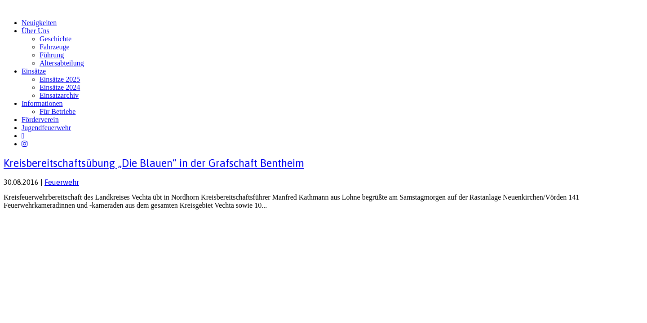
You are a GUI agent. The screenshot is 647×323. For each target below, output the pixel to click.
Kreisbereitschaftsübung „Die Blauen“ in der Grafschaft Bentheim (154, 163)
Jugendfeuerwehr (46, 127)
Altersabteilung (62, 63)
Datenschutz (52, 222)
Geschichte (55, 39)
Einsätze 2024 (60, 87)
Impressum (18, 222)
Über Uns (35, 31)
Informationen (42, 103)
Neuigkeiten (39, 22)
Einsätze (34, 71)
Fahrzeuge (55, 47)
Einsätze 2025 (60, 79)
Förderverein (40, 119)
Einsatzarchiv (59, 95)
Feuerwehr (61, 182)
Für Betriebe (57, 111)
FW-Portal (86, 222)
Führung (52, 55)
